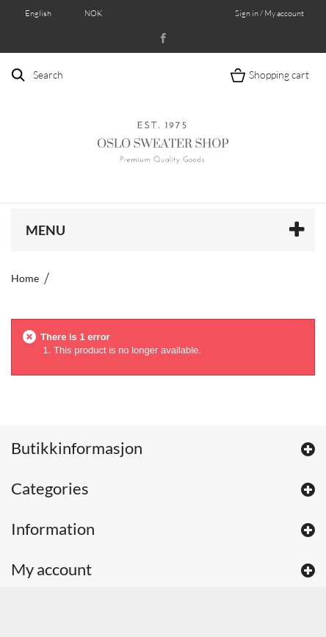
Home (25, 278)
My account (51, 569)
